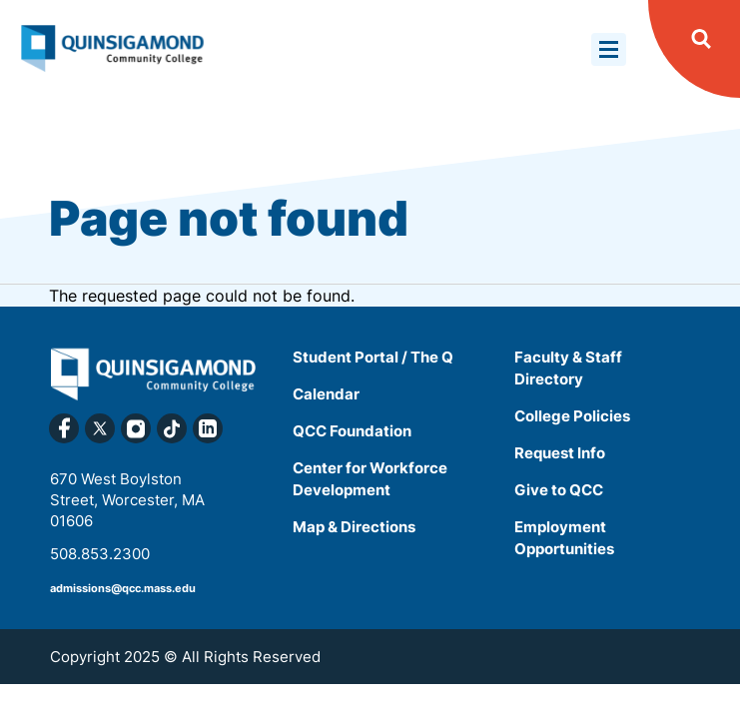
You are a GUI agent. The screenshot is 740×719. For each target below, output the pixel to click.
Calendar (326, 393)
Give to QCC (558, 489)
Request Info (559, 452)
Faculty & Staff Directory (568, 368)
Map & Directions (354, 526)
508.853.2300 (100, 553)
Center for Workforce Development (370, 478)
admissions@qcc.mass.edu (123, 588)
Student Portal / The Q (373, 357)
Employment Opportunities (564, 537)
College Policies (572, 415)
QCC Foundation (352, 430)
